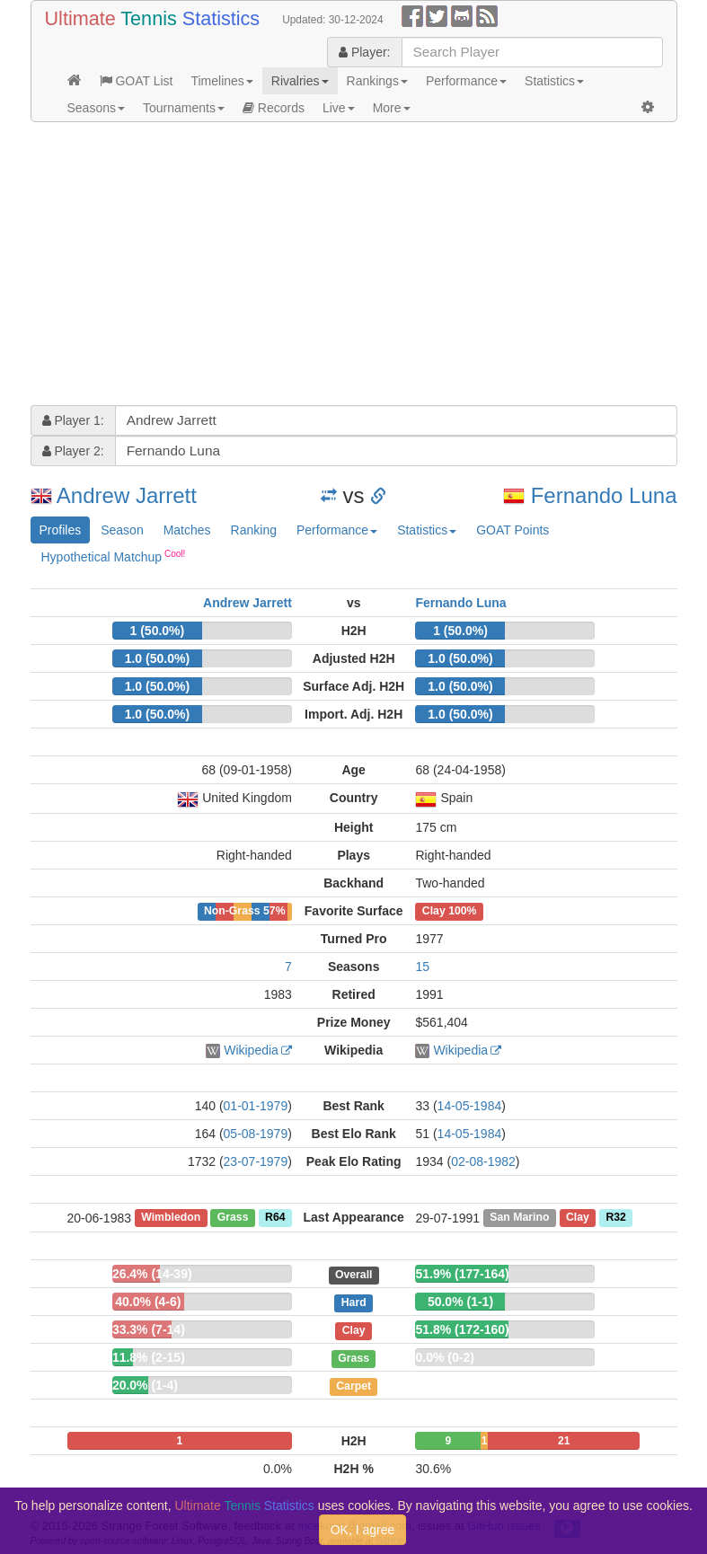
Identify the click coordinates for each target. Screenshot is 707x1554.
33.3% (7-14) (148, 1329)
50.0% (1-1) (460, 1301)
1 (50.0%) (157, 630)
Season (122, 530)
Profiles (61, 530)
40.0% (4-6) (148, 1301)
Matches (187, 530)
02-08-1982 (483, 1161)
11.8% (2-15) (148, 1357)
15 (422, 966)
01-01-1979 (256, 1106)
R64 (275, 1218)
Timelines (221, 81)
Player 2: (73, 451)
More (392, 108)
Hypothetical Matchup (113, 556)
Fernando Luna (604, 495)
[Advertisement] (354, 266)
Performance (466, 81)
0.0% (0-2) (444, 1357)
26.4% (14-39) (152, 1274)
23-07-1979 (256, 1161)
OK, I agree (363, 1530)
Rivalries (300, 81)
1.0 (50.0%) (157, 658)
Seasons (96, 108)
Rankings (377, 81)
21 (564, 1441)
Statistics (554, 81)
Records (274, 108)
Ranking (254, 530)
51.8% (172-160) (461, 1329)
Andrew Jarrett (127, 495)
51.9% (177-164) (461, 1274)
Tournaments (184, 108)
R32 (615, 1218)
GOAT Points (512, 530)
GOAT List (136, 81)
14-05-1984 (469, 1106)
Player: (364, 52)
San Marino (519, 1218)
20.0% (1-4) (145, 1385)
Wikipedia (251, 1050)
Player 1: (73, 420)
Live (339, 108)
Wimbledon (170, 1218)
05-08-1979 (256, 1133)
